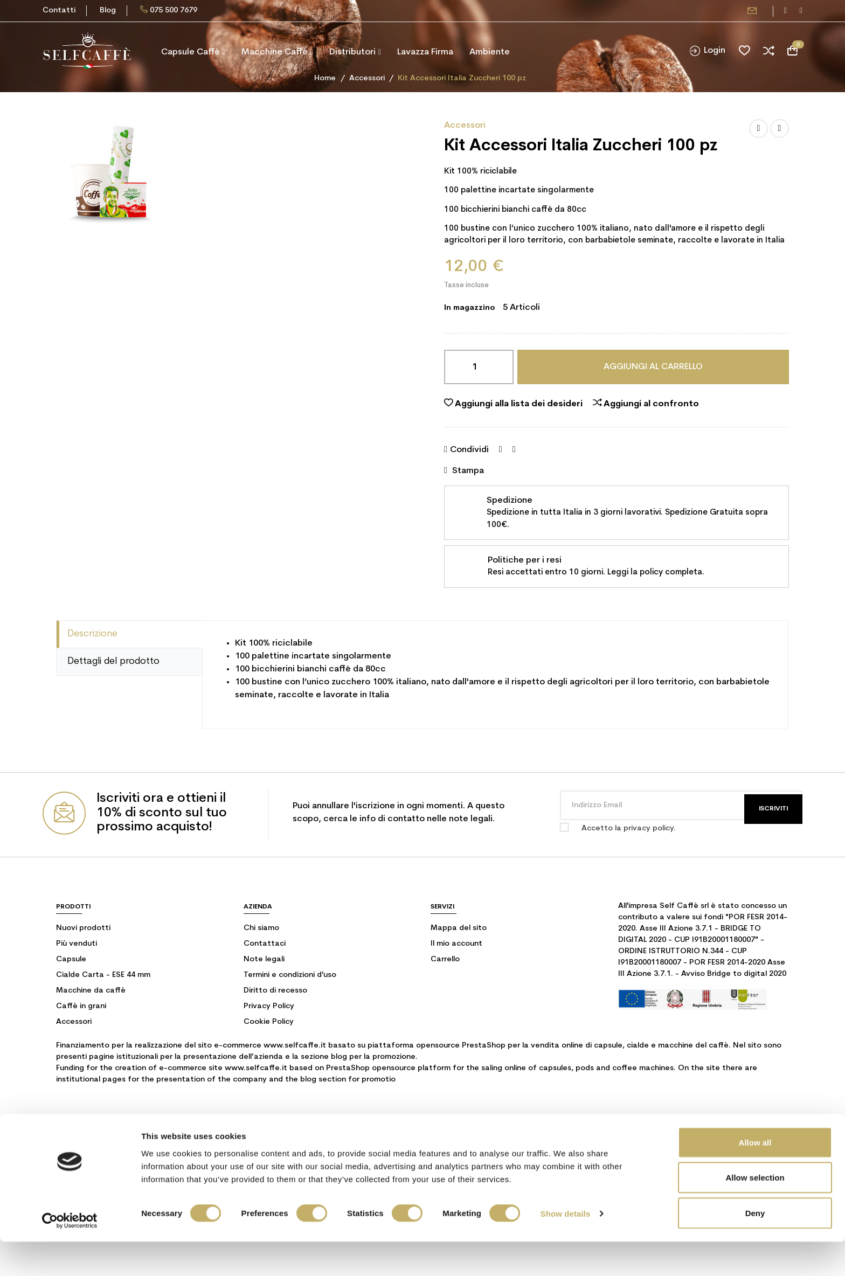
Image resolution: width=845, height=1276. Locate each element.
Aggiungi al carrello (653, 367)
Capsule (71, 959)
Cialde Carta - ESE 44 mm (103, 975)
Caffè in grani (81, 1006)
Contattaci (265, 944)
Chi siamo (261, 928)
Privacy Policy (269, 1006)
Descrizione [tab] (92, 634)
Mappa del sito (459, 928)
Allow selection (754, 1212)
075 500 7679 (173, 10)
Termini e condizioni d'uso (290, 975)
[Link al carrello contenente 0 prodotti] (792, 51)
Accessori (465, 125)
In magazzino (469, 308)
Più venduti (76, 944)
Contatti (59, 10)
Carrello (445, 959)
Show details (566, 1248)
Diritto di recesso (275, 991)
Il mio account (456, 944)
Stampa (464, 470)
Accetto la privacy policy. (628, 828)
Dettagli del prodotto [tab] (113, 661)
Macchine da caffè (91, 991)
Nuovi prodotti (83, 928)
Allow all (755, 1176)
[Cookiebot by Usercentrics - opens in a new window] (70, 1255)
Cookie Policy (269, 1022)
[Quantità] (478, 367)
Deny (755, 1247)
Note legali (264, 959)
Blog (108, 10)
